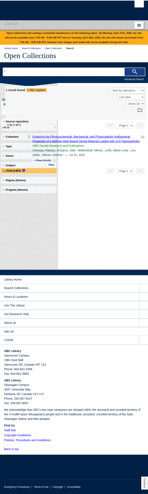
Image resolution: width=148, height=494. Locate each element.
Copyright (57, 487)
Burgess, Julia (123, 168)
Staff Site (10, 430)
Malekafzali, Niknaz (101, 173)
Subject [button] (12, 165)
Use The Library (14, 305)
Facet (27, 104)
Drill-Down (11, 104)
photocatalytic (13, 170)
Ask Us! (9, 331)
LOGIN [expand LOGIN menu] (8, 340)
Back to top (13, 449)
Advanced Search (134, 79)
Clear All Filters (41, 111)
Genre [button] (11, 155)
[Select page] (125, 125)
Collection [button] (11, 136)
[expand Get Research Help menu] (144, 314)
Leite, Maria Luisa (128, 173)
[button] (21, 449)
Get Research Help (16, 314)
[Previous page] (110, 125)
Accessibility (73, 487)
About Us (10, 322)
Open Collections (30, 56)
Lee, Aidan (98, 177)
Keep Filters (15, 111)
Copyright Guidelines (17, 435)
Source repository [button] (16, 121)
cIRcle (28, 127)
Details (99, 188)
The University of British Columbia (53, 8)
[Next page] (140, 125)
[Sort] (127, 90)
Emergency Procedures (17, 487)
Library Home (13, 279)
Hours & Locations (16, 296)
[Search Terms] (74, 71)
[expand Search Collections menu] (144, 288)
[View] (130, 97)
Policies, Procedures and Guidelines (27, 440)
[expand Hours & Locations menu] (144, 297)
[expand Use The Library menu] (144, 305)
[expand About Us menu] (144, 323)
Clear (51, 165)
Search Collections (16, 288)
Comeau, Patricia (100, 168)
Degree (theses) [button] (17, 180)
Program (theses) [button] (18, 189)
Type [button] (10, 146)
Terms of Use (41, 487)
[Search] (134, 72)
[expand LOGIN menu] (144, 340)
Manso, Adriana (117, 177)
